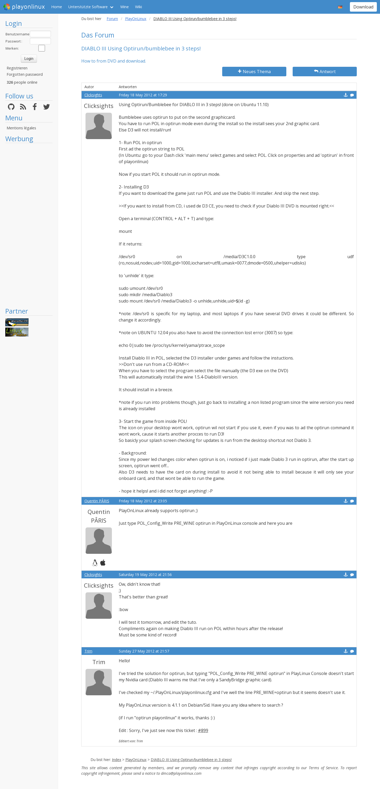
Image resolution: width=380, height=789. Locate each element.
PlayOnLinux (135, 18)
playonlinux (24, 7)
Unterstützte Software (88, 6)
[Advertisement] (29, 225)
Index (116, 759)
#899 (203, 730)
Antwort (325, 71)
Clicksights (93, 94)
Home (56, 6)
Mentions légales (21, 127)
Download (363, 7)
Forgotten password (25, 74)
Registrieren (17, 67)
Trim (88, 651)
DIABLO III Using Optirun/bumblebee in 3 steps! (191, 759)
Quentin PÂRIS (96, 500)
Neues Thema (254, 71)
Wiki (138, 6)
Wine (124, 6)
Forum (112, 18)
